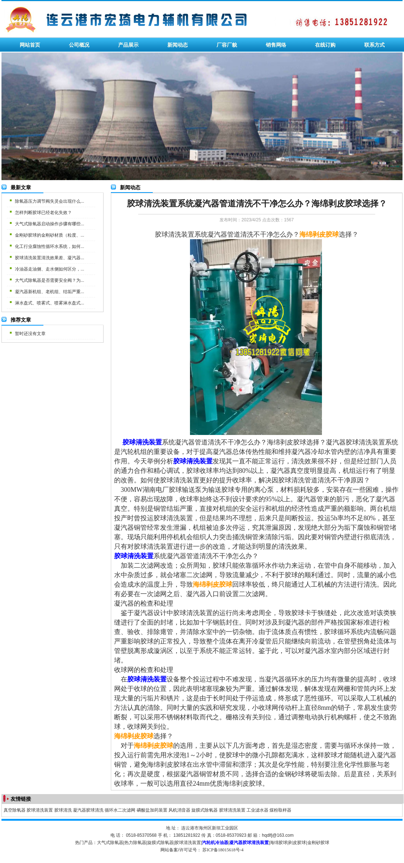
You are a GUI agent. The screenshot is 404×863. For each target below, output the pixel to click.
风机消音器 (179, 810)
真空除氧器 (15, 810)
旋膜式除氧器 (204, 810)
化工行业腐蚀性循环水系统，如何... (49, 246)
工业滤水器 (257, 810)
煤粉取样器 (280, 810)
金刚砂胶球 (318, 842)
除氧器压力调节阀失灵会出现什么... (49, 201)
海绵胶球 (278, 842)
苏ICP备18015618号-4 (223, 849)
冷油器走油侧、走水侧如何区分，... (49, 269)
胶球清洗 (63, 810)
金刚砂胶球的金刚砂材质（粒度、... (49, 235)
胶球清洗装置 (40, 810)
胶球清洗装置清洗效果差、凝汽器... (49, 257)
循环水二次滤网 (120, 810)
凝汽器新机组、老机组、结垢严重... (49, 291)
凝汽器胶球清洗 (88, 810)
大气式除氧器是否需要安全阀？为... (49, 280)
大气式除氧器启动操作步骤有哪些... (49, 223)
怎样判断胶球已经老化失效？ (43, 212)
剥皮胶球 (297, 842)
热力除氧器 (135, 842)
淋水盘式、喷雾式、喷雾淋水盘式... (49, 303)
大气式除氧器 (110, 842)
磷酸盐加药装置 (152, 810)
